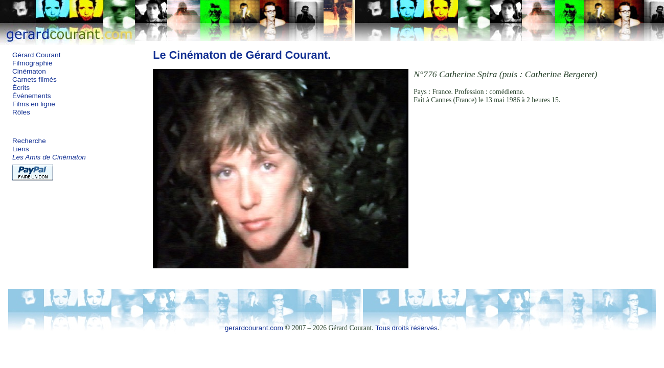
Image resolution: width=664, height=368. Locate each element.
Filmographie (32, 63)
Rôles (21, 112)
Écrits (21, 87)
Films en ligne (33, 104)
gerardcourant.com (254, 328)
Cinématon (29, 71)
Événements (31, 96)
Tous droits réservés (406, 328)
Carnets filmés (34, 79)
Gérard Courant (36, 55)
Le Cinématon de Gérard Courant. (242, 55)
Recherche (29, 141)
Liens (20, 149)
